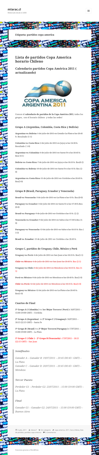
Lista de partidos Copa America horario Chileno (43, 59)
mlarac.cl (14, 9)
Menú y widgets (88, 13)
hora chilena (74, 430)
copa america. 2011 (62, 430)
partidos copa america (33, 432)
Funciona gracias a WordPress (26, 450)
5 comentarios (50, 432)
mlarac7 (34, 430)
